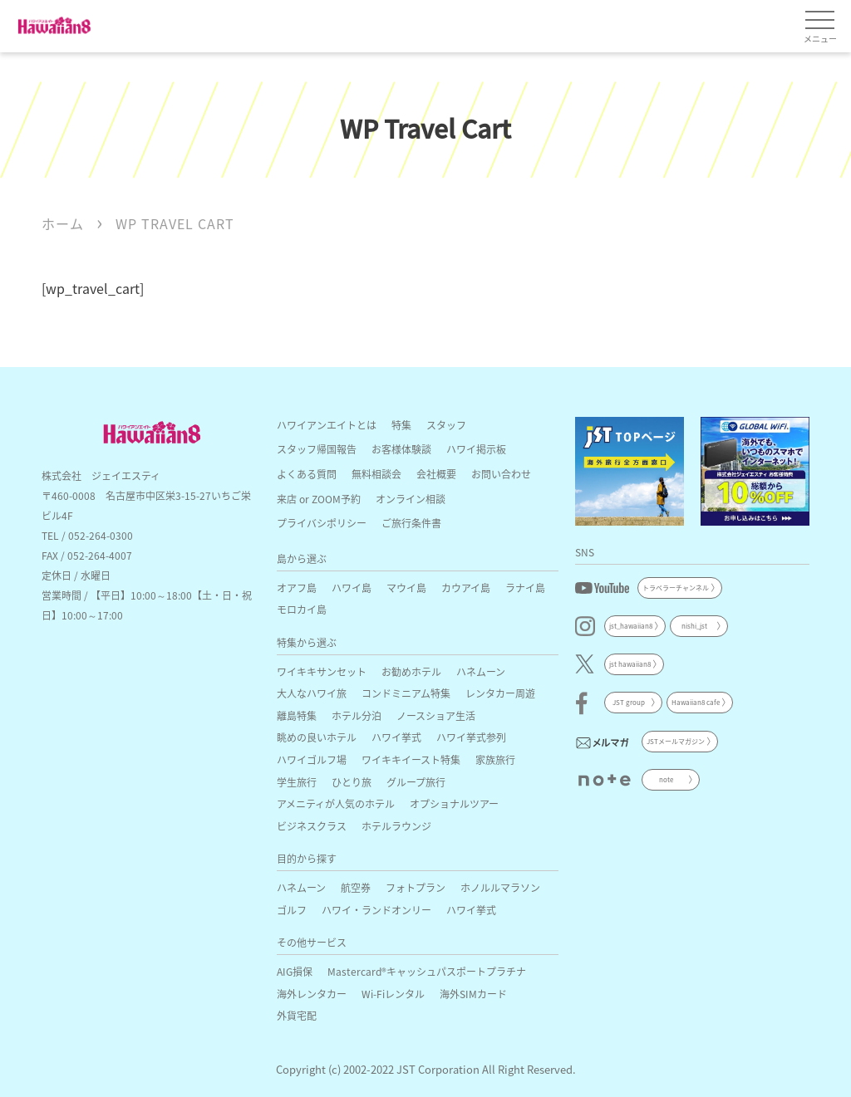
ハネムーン (480, 671)
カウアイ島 (465, 587)
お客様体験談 (401, 449)
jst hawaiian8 (630, 663)
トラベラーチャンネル (675, 587)
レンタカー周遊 (500, 693)
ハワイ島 (351, 587)
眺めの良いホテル (317, 737)
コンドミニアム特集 (406, 693)
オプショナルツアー (454, 803)
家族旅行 (495, 759)
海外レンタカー (312, 994)
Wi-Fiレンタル (393, 994)
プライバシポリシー (321, 523)
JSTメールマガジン (676, 741)
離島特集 (297, 715)
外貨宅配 (297, 1015)
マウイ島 (406, 587)
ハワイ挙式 (396, 737)
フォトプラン (415, 887)
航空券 (356, 887)
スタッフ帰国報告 (317, 449)
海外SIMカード (473, 994)
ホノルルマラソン (500, 887)
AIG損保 (294, 971)
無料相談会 (376, 474)
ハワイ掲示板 (476, 449)
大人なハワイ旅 (312, 693)
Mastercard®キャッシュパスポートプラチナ (426, 971)
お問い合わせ (501, 474)
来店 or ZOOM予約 (319, 499)
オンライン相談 (410, 499)
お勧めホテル (411, 671)
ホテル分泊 (356, 715)
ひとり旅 (351, 782)
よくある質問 (307, 474)
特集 (401, 425)
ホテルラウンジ (396, 826)
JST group (628, 702)
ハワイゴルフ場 (312, 759)
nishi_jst (694, 625)
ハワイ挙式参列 (471, 737)
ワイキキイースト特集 (411, 759)
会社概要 (436, 474)
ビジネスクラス (312, 826)
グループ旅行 (415, 782)
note (666, 779)
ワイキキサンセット (321, 671)
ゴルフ (292, 910)
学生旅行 (297, 782)
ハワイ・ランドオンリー (376, 910)
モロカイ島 (302, 609)
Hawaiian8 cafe (695, 702)
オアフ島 (297, 587)
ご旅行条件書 (411, 523)
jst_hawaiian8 (630, 625)
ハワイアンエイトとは (326, 425)
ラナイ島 (525, 587)
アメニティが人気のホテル (336, 803)
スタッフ (446, 425)
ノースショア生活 (435, 715)
